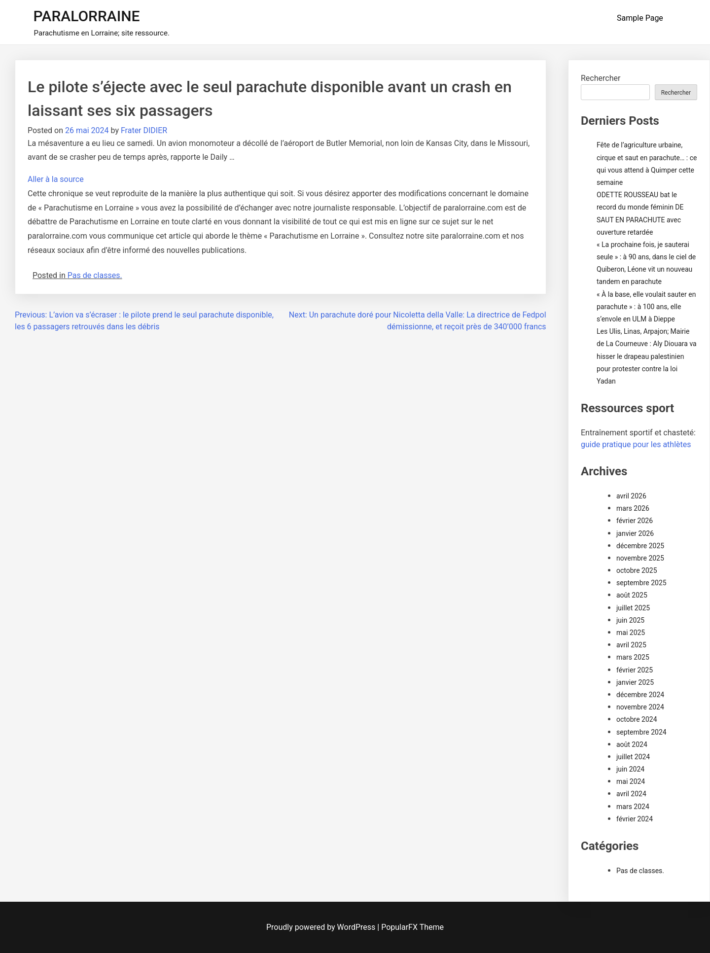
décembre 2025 (640, 546)
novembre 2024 (640, 707)
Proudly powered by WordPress (321, 927)
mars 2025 (632, 657)
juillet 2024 (633, 757)
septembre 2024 (641, 732)
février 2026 (634, 521)
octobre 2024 (636, 719)
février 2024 (634, 819)
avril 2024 (631, 794)
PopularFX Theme (412, 927)
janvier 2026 (635, 533)
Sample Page (640, 18)
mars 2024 (632, 807)
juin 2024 (630, 769)
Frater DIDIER (144, 130)
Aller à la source (56, 179)
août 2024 (631, 744)
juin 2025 (630, 620)
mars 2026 (632, 508)
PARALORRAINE (87, 16)
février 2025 (634, 670)
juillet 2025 (633, 608)
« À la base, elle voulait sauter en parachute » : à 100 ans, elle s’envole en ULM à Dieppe (646, 306)
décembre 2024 (640, 695)
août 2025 (631, 595)
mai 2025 (630, 632)
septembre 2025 (641, 583)
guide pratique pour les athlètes (636, 444)
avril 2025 (631, 645)
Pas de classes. (95, 275)
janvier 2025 (635, 682)
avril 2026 (631, 496)
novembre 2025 (640, 558)
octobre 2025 (636, 570)
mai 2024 (630, 781)
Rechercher (600, 78)
